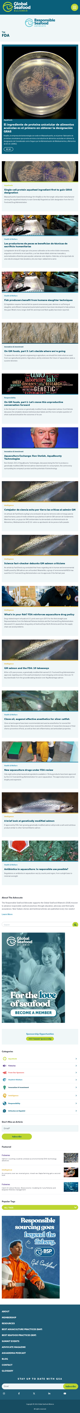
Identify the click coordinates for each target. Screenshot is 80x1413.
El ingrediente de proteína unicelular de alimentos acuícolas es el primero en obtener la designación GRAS (39, 128)
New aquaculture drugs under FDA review (28, 769)
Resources (8, 1323)
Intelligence (7, 1170)
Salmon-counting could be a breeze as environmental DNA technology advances (29, 1160)
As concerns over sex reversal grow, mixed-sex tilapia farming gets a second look (31, 1174)
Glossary (7, 1371)
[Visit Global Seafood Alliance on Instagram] (9, 1393)
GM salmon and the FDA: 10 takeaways (26, 668)
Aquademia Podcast (14, 1353)
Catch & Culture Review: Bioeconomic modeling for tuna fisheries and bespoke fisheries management (29, 1189)
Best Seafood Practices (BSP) (19, 1335)
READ (8, 149)
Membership (9, 1317)
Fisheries (6, 1155)
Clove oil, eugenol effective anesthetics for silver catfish (37, 719)
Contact (7, 1365)
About (5, 1311)
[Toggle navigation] (74, 7)
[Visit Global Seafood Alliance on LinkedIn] (54, 1393)
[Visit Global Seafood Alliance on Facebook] (24, 1393)
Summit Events (10, 1341)
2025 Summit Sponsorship (40, 1038)
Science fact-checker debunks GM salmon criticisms (34, 563)
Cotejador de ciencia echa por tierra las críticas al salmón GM (40, 509)
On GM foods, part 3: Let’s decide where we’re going (34, 351)
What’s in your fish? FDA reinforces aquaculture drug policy (39, 614)
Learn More (7, 914)
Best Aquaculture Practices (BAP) (22, 1329)
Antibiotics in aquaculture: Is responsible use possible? (36, 869)
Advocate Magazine (14, 1347)
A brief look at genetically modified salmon (29, 820)
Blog (5, 1359)
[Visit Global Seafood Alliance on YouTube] (70, 1393)
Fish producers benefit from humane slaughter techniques (38, 300)
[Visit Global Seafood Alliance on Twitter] (39, 1393)
